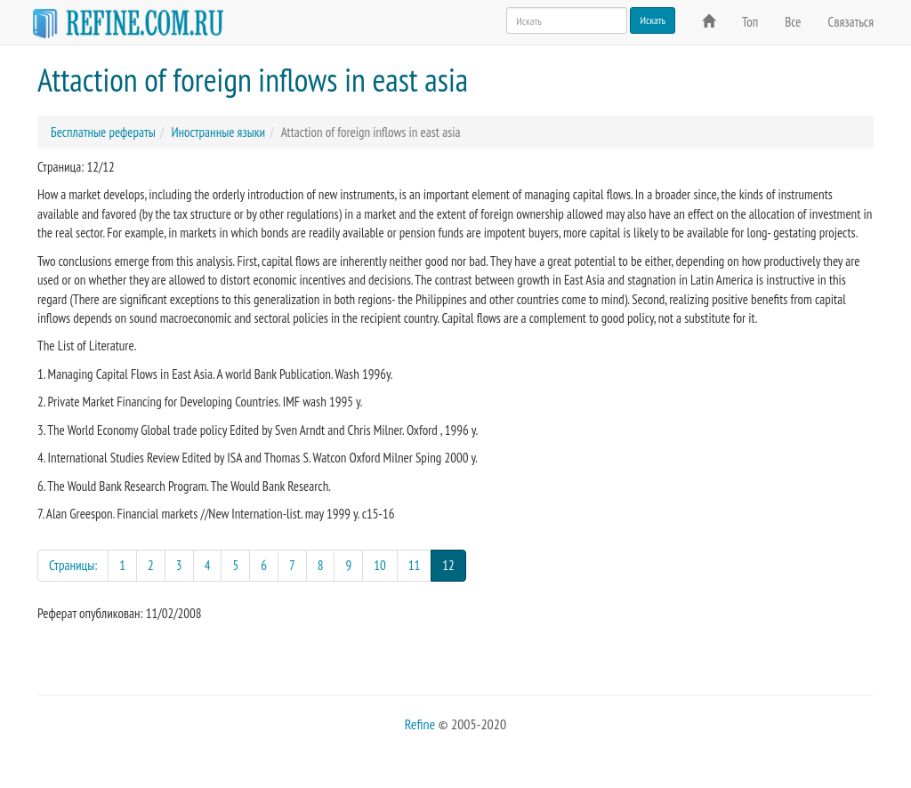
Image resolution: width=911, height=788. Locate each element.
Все (793, 21)
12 (454, 564)
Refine (420, 724)
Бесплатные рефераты (103, 132)
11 (414, 565)
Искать (652, 20)
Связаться (851, 21)
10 (380, 565)
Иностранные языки (218, 132)
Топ (750, 21)
